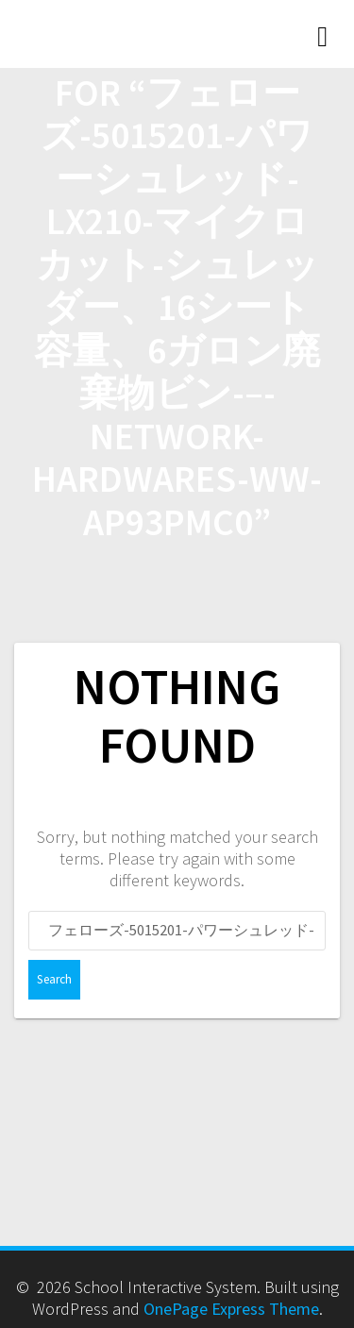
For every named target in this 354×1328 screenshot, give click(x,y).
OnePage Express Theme (231, 1309)
